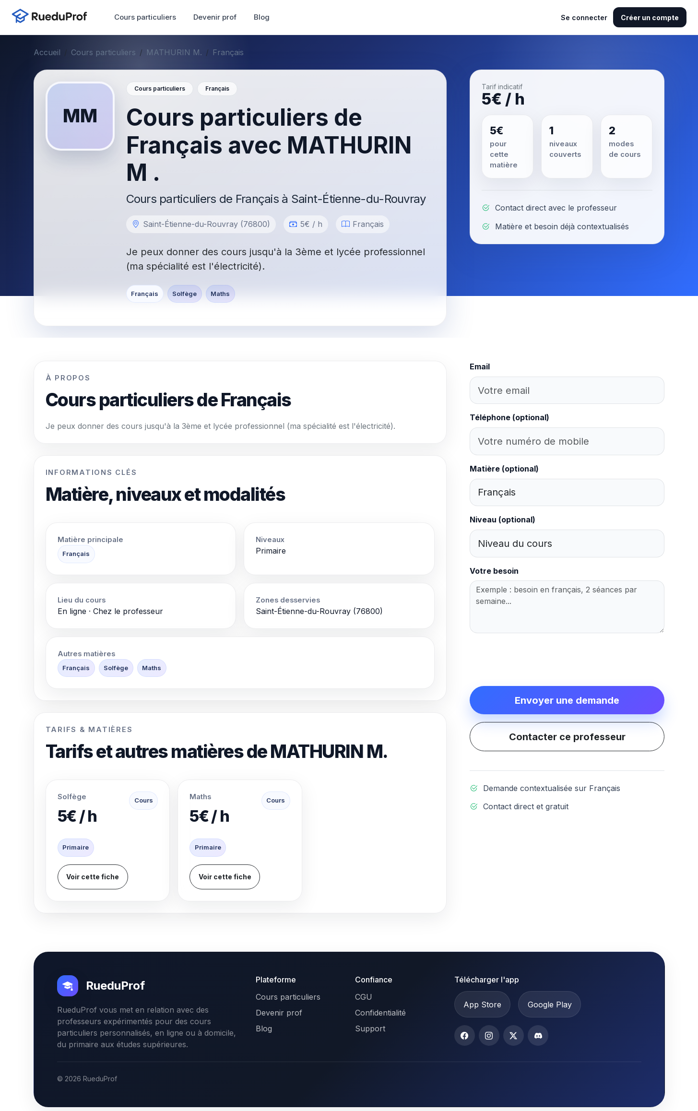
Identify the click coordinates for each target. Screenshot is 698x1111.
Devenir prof (215, 17)
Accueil (47, 52)
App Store (482, 1004)
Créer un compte (650, 17)
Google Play (550, 1004)
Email (480, 366)
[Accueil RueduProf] (52, 17)
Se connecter (584, 17)
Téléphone (509, 417)
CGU (363, 997)
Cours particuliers (145, 17)
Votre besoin (494, 571)
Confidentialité (380, 1012)
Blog (262, 17)
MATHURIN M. (174, 52)
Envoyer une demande (567, 700)
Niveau (502, 519)
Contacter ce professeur (567, 737)
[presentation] (542, 659)
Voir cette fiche (92, 877)
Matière (504, 468)
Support (370, 1028)
